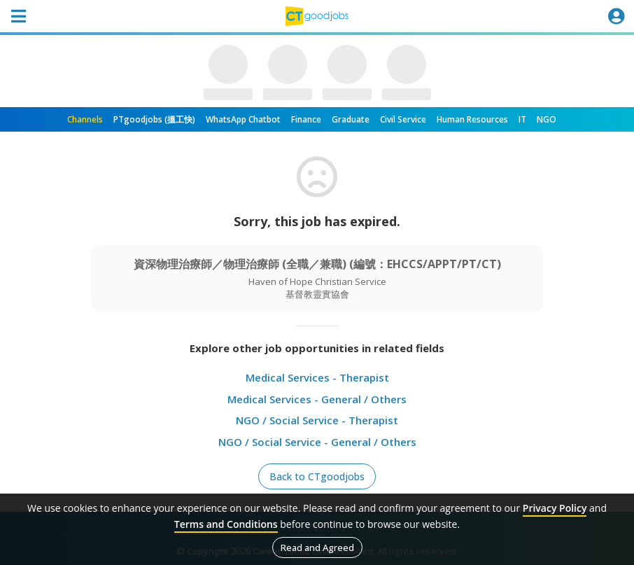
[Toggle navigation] (18, 16)
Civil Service (403, 119)
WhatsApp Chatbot (243, 119)
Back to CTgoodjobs (317, 476)
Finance (306, 119)
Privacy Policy (555, 508)
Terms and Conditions (226, 524)
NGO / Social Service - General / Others (317, 442)
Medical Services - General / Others (317, 399)
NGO (546, 119)
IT (522, 119)
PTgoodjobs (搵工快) (154, 119)
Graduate (350, 119)
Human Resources (472, 119)
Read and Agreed (317, 547)
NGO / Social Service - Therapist (317, 420)
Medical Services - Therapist (317, 377)
